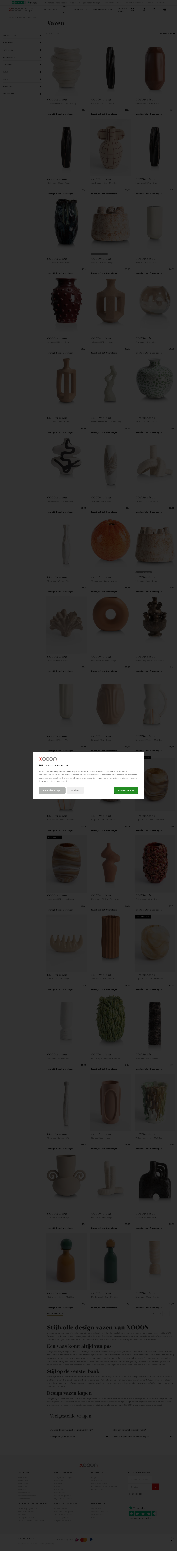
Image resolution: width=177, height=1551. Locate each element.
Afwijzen (75, 790)
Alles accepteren (126, 790)
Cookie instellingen (52, 790)
